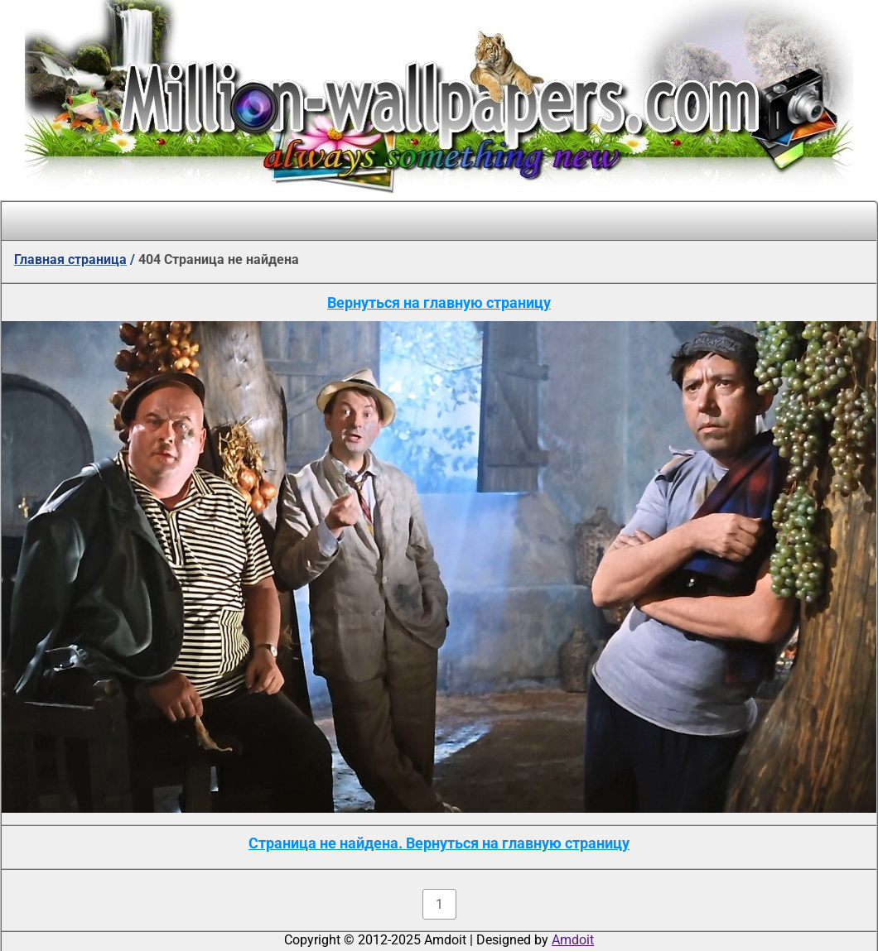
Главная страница (70, 259)
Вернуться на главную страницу (439, 302)
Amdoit (573, 940)
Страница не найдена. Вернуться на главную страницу (439, 843)
